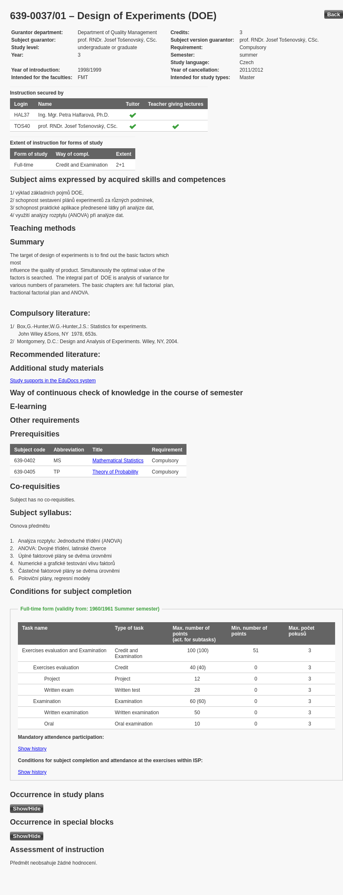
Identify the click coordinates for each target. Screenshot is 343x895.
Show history (32, 749)
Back (333, 14)
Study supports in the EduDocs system (53, 381)
